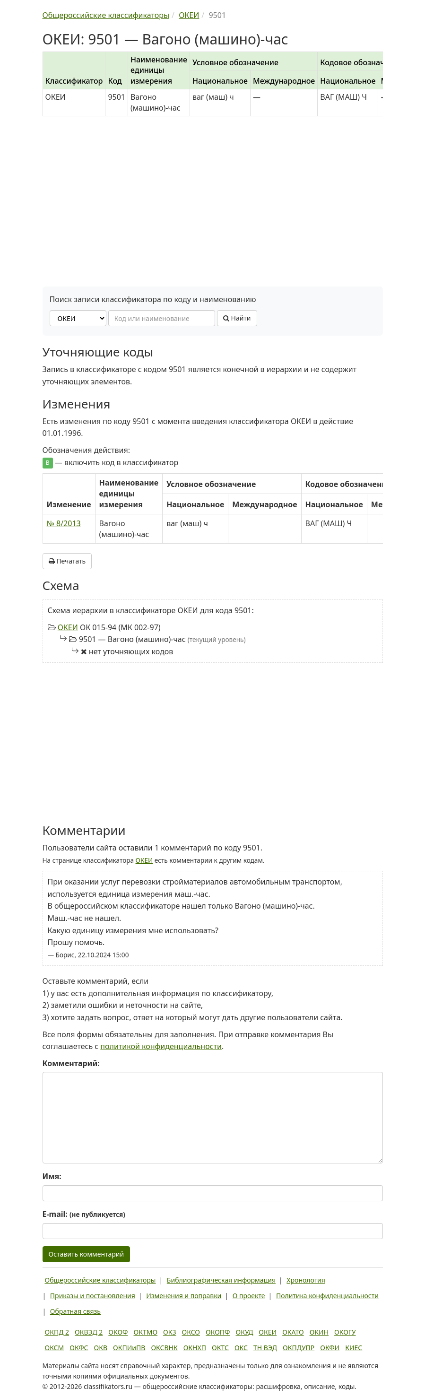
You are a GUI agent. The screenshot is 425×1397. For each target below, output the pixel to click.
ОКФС (78, 1347)
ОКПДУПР (298, 1347)
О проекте (249, 1295)
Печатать (67, 560)
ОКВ (101, 1347)
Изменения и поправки (183, 1295)
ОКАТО (293, 1332)
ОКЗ (169, 1332)
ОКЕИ (68, 627)
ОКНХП (194, 1347)
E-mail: (84, 1214)
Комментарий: (71, 1063)
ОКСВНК (164, 1347)
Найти (237, 317)
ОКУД (244, 1332)
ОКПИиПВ (129, 1347)
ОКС (241, 1347)
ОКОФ (118, 1332)
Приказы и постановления (92, 1295)
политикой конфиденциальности (161, 1046)
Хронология (305, 1280)
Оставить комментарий (86, 1253)
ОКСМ (54, 1347)
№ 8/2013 (64, 523)
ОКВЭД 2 (89, 1332)
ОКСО (191, 1332)
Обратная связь (75, 1311)
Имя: (52, 1176)
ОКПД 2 (57, 1332)
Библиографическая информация (221, 1280)
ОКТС (220, 1347)
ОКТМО (146, 1332)
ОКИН (319, 1332)
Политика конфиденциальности (327, 1295)
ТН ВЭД (265, 1347)
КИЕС (353, 1347)
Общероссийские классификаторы (100, 1280)
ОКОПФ (218, 1332)
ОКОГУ (345, 1332)
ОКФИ (329, 1347)
